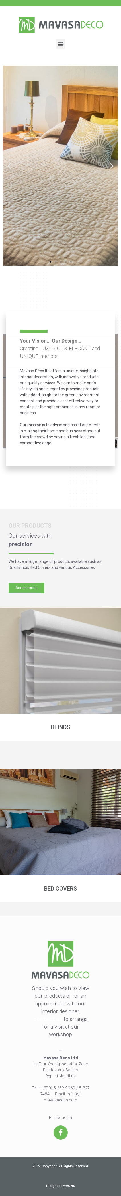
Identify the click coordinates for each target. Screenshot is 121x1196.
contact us (48, 1019)
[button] (60, 44)
